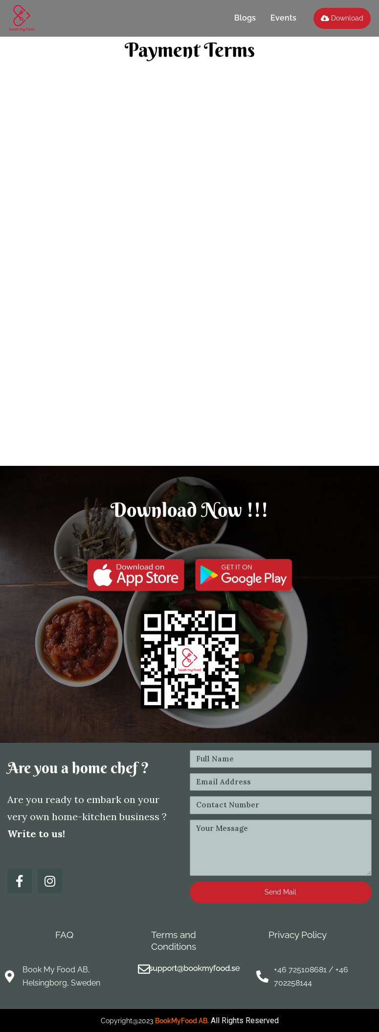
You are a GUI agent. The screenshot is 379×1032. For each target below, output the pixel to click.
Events (283, 18)
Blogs (245, 18)
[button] (342, 18)
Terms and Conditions (173, 940)
